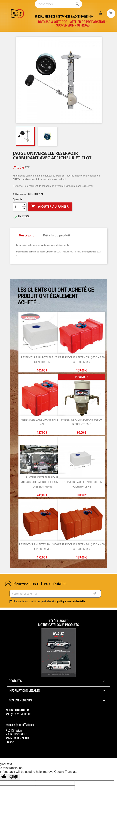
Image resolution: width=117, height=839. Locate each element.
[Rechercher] (58, 4)
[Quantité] (17, 206)
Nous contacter (17, 710)
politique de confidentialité (71, 601)
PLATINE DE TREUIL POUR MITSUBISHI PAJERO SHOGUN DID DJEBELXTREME (42, 482)
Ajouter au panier (50, 206)
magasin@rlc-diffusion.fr (20, 725)
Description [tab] (27, 235)
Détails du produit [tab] (56, 235)
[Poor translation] (14, 777)
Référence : (20, 194)
